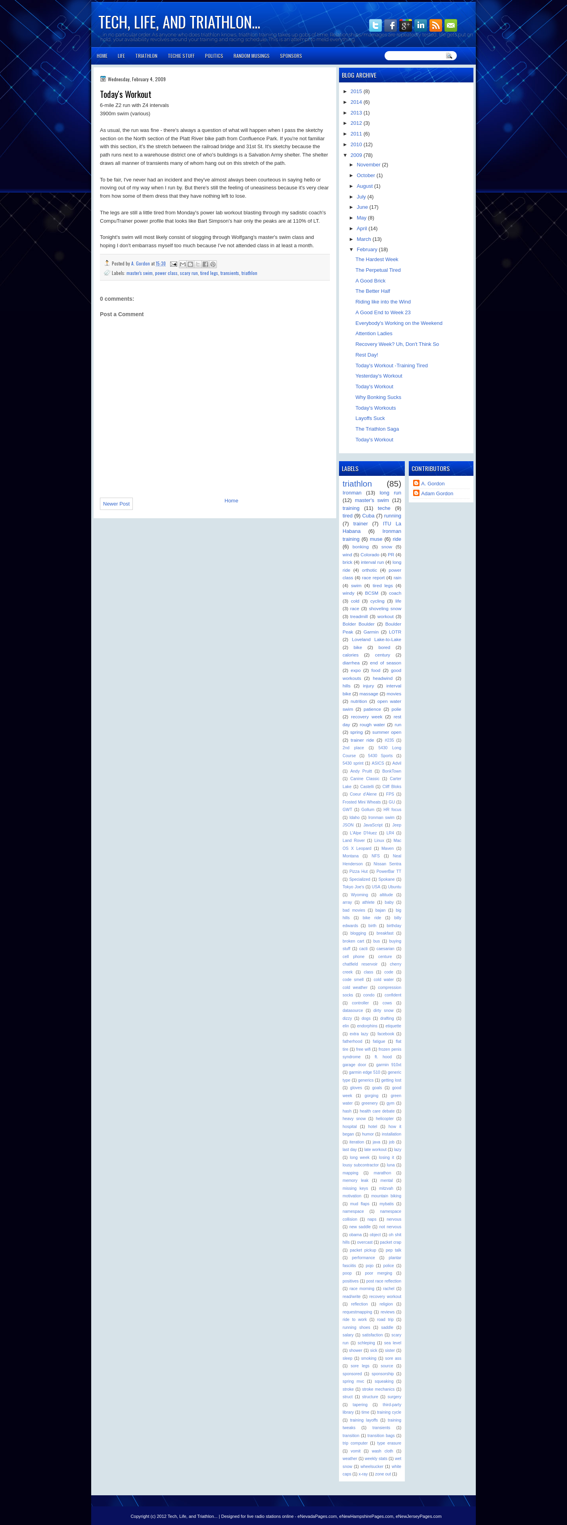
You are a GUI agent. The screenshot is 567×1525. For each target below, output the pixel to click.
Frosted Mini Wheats (362, 802)
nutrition (359, 701)
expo (356, 670)
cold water (384, 979)
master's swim (139, 272)
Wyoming (359, 895)
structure (370, 1397)
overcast (364, 1242)
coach (395, 592)
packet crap (390, 1242)
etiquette (393, 1026)
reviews (388, 1312)
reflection (359, 1304)
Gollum (367, 809)
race (354, 608)
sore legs (360, 1366)
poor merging (378, 1273)
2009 (357, 155)
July (362, 197)
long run (390, 493)
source (387, 1366)
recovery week (366, 716)
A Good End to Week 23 (382, 312)
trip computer (355, 1443)
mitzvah (386, 1188)
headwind (383, 678)
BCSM (372, 592)
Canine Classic (365, 779)
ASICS (378, 763)
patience (372, 709)
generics (366, 1080)
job (392, 1142)
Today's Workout (374, 386)
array (347, 902)
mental (386, 1180)
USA (376, 887)
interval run (372, 562)
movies (394, 693)
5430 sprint (353, 763)
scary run (189, 272)
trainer (360, 524)
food (376, 670)
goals (377, 1088)
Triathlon (146, 55)
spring (356, 732)
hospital (350, 1126)
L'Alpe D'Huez (363, 833)
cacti (363, 949)
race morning (362, 1288)
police (388, 1266)
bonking (360, 546)
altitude (386, 895)
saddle (387, 1327)
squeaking (384, 1381)
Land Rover (354, 840)
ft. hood (383, 1057)
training (351, 508)
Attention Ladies (373, 333)
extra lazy (359, 1034)
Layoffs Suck (370, 418)
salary (348, 1335)
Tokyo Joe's (353, 887)
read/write (352, 1296)
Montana (350, 856)
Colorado (369, 554)
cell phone (353, 956)
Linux (379, 840)
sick (373, 1350)
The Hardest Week (376, 259)
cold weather (355, 987)
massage (369, 693)
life (398, 600)
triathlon (249, 272)
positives (350, 1281)
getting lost (391, 1080)
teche (384, 508)
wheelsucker (371, 1466)
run (398, 724)
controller (360, 1003)
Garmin (371, 631)
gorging (372, 1096)
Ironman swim (381, 817)
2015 (357, 91)
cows (387, 1003)
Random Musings (252, 55)
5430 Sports (380, 756)
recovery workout (385, 1296)
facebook (385, 1034)
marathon (382, 1173)
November (369, 165)
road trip (385, 1319)
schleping (366, 1343)
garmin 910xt (388, 1065)
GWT (347, 809)
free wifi (363, 1049)
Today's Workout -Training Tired (391, 365)
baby (389, 902)
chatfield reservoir (360, 964)
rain (398, 577)
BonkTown (391, 771)
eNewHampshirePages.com (366, 1516)
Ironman (352, 493)
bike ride (372, 918)
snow (386, 546)
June (363, 207)
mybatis (386, 1204)
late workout (375, 1149)
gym (391, 1103)
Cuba (368, 516)
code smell (353, 979)
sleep (347, 1358)
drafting (387, 1018)
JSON (348, 825)
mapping (350, 1173)
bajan (380, 910)
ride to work (355, 1319)
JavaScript (373, 825)
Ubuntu (395, 887)
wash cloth (382, 1451)
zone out (383, 1474)
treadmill (359, 616)
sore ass (393, 1358)
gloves (356, 1088)
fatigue (379, 1041)
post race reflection (383, 1281)
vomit (356, 1451)
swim (356, 585)
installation (391, 1134)
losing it (386, 1157)
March (365, 239)
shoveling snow (385, 608)
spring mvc (353, 1381)
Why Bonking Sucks (378, 397)
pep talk (393, 1250)
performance (363, 1258)
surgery (394, 1397)
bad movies (354, 910)
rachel (388, 1288)
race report (373, 577)
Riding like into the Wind (382, 302)
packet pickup (363, 1250)
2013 (357, 113)
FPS (390, 794)
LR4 (390, 833)
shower (355, 1350)
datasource (353, 1010)
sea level (392, 1343)
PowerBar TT (388, 871)
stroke (348, 1389)
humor (368, 1134)
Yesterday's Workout (378, 376)
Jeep (397, 825)
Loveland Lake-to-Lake (376, 639)
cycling (377, 600)
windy (348, 592)
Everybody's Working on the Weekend (398, 323)
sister (390, 1350)
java (376, 1142)
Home (102, 55)
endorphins (367, 1026)
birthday (394, 926)
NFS (376, 856)
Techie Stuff (181, 55)
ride (397, 539)
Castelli (367, 786)
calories (350, 654)
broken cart (353, 941)
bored (384, 647)
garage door (354, 1065)
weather (350, 1458)
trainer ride (362, 739)
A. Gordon (141, 263)
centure (385, 956)
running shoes (356, 1327)
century (382, 654)
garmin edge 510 (364, 1072)
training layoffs (364, 1420)
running (392, 516)
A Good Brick (370, 281)
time (366, 1412)
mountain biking (386, 1196)
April (363, 228)
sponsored (352, 1374)
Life (121, 55)
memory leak (355, 1180)
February (368, 249)
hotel (372, 1126)
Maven (387, 848)
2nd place (353, 748)
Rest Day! (366, 355)
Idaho (354, 817)
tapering (360, 1405)
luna (391, 1165)
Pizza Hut (358, 871)
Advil (397, 763)
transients (229, 272)
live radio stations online (270, 1516)
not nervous (390, 1227)
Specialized (359, 879)
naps (372, 1219)
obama (355, 1235)
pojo (370, 1266)
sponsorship (383, 1374)
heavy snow (354, 1119)
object (375, 1235)
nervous (394, 1219)
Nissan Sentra (387, 864)
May (362, 218)
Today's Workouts (375, 408)
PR (391, 554)
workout (385, 616)
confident (393, 995)
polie (396, 709)
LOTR (395, 631)
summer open (386, 732)
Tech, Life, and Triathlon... (179, 21)
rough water (372, 724)
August (365, 186)
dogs (366, 1018)
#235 (389, 740)
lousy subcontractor (361, 1165)
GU (392, 802)
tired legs (209, 272)
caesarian (386, 949)
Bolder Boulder (359, 623)
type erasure (389, 1443)
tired (347, 516)
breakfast (385, 933)
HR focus (392, 809)
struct (347, 1397)
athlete (368, 902)
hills (347, 685)
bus (377, 941)
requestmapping (357, 1312)
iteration (356, 1142)
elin (346, 1026)
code (388, 972)
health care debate (377, 1111)
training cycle (389, 1412)
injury (368, 685)
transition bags (381, 1435)
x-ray (363, 1474)
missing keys (355, 1188)
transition (351, 1435)
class (368, 972)
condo (368, 995)
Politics (214, 55)
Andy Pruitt (361, 771)
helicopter (385, 1119)
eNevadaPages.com (317, 1516)
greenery (370, 1103)
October (367, 175)
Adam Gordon (437, 493)
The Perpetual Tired (377, 270)
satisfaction (372, 1335)
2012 (357, 123)
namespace (353, 1211)
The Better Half (372, 291)
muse (376, 539)
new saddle (360, 1227)
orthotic (369, 570)
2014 (357, 102)
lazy (397, 1149)
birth (372, 926)
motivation (352, 1196)
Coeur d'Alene (363, 794)
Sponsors (291, 55)
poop (347, 1273)
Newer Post (116, 504)
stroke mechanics (378, 1389)
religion (386, 1304)
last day (350, 1149)
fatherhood (352, 1041)
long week (360, 1157)
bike (358, 647)
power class (166, 272)
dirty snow (384, 1010)
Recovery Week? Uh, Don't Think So (397, 344)
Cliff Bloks (391, 786)
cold (355, 600)
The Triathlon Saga (377, 429)
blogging (358, 933)
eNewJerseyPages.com (419, 1516)
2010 (357, 144)
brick (347, 562)
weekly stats (376, 1458)
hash (347, 1111)
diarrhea (351, 662)
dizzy (347, 1018)
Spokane (386, 879)
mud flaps (360, 1204)
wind (347, 554)
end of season (385, 662)
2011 (357, 134)
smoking (369, 1358)
